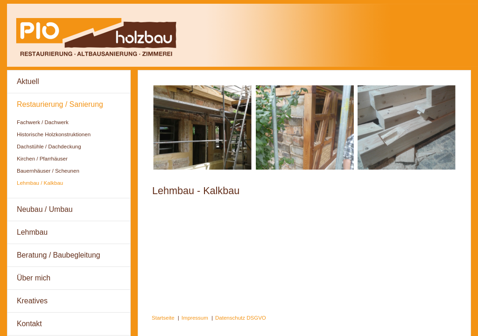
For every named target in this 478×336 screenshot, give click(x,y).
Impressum (195, 318)
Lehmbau (32, 232)
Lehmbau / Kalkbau (40, 183)
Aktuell (28, 81)
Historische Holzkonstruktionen (54, 134)
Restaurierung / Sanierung (60, 104)
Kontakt (29, 324)
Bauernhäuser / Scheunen (48, 171)
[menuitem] (68, 81)
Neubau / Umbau (45, 209)
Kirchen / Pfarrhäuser (42, 158)
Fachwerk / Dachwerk (43, 122)
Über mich (33, 278)
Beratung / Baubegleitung (58, 255)
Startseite (163, 318)
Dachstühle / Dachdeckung (49, 146)
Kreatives (32, 301)
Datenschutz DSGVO (240, 318)
